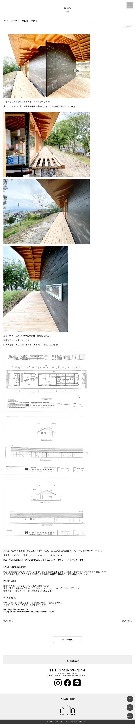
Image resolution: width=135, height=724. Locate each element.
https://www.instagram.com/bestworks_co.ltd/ (34, 612)
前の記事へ (8, 621)
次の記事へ (127, 621)
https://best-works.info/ (18, 609)
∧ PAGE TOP (67, 699)
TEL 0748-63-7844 (67, 670)
